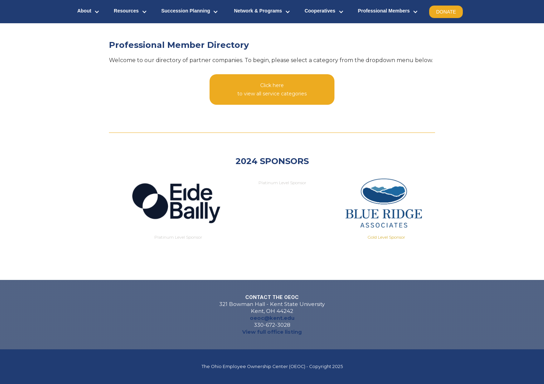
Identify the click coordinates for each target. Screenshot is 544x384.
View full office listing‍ (272, 331)
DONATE (446, 12)
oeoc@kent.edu (272, 318)
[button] (88, 11)
